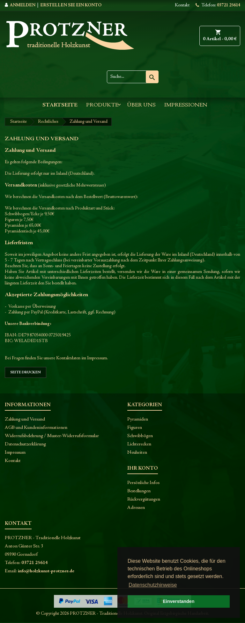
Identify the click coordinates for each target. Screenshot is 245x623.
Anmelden (22, 5)
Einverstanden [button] (178, 601)
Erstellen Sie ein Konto (70, 5)
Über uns (141, 105)
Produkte (102, 105)
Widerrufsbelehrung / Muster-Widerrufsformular (52, 436)
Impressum (15, 452)
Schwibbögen (140, 436)
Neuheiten (137, 452)
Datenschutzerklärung (25, 444)
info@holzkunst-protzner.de (46, 571)
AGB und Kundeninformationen (36, 427)
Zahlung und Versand (25, 419)
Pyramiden (137, 419)
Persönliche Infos (143, 482)
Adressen (136, 507)
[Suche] (133, 76)
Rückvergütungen (143, 499)
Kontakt (182, 5)
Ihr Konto (142, 468)
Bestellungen (139, 491)
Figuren (134, 427)
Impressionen (185, 105)
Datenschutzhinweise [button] (153, 585)
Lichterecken (139, 444)
